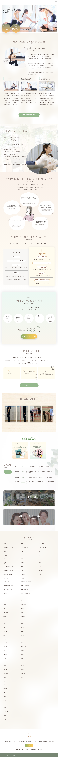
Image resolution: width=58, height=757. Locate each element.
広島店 (22, 669)
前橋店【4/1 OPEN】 (7, 578)
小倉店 (40, 566)
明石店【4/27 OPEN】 (25, 597)
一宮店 (22, 551)
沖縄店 (40, 562)
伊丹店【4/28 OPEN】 (25, 589)
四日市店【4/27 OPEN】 (26, 585)
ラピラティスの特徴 (8, 741)
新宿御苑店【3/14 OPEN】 (8, 581)
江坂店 (22, 631)
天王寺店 (22, 623)
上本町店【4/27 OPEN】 (26, 593)
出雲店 (22, 658)
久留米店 (40, 558)
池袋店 (4, 681)
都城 (39, 551)
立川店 (4, 677)
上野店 (4, 604)
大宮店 (4, 696)
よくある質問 (30, 741)
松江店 (22, 677)
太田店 (4, 627)
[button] (53, 414)
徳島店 (22, 654)
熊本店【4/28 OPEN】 (43, 547)
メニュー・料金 (17, 741)
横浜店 (4, 707)
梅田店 (22, 627)
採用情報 (45, 741)
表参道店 (5, 662)
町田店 (4, 684)
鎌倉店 (4, 616)
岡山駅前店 (23, 673)
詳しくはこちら (29, 385)
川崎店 (4, 715)
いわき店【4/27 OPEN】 (8, 547)
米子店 (22, 662)
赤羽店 (4, 623)
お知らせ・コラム (38, 741)
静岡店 (22, 566)
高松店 (22, 681)
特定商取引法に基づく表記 (36, 749)
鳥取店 (22, 650)
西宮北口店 (23, 616)
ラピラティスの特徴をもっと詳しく (29, 115)
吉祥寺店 (5, 688)
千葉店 (4, 723)
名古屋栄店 (23, 574)
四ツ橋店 (22, 635)
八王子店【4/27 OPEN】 (8, 566)
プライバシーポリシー (25, 749)
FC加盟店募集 (51, 741)
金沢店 (22, 555)
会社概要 (18, 749)
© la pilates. (52, 755)
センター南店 (5, 711)
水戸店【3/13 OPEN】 (7, 589)
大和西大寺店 (23, 604)
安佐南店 (22, 665)
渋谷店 (4, 658)
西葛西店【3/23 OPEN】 (8, 570)
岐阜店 (22, 562)
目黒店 (4, 620)
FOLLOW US (17, 755)
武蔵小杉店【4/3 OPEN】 (8, 574)
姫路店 (22, 642)
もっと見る (7, 472)
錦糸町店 (5, 597)
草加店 (4, 608)
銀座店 (4, 665)
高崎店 (4, 639)
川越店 (4, 700)
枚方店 (22, 612)
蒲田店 (4, 692)
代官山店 (5, 669)
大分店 (40, 555)
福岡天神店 (41, 570)
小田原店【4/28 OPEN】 (8, 585)
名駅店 (22, 570)
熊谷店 (4, 704)
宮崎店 (40, 574)
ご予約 (29, 745)
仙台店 (4, 551)
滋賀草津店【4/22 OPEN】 (26, 581)
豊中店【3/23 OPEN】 (25, 600)
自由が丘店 (5, 612)
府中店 (4, 650)
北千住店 (5, 646)
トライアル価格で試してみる (29, 336)
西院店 (22, 608)
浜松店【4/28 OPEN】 (25, 547)
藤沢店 (4, 601)
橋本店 (4, 719)
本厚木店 (5, 593)
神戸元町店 (23, 639)
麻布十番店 (5, 673)
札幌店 (4, 559)
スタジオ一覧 (24, 741)
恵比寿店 (5, 654)
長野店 (22, 558)
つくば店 (5, 643)
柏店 (4, 635)
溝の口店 (5, 631)
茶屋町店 (22, 620)
